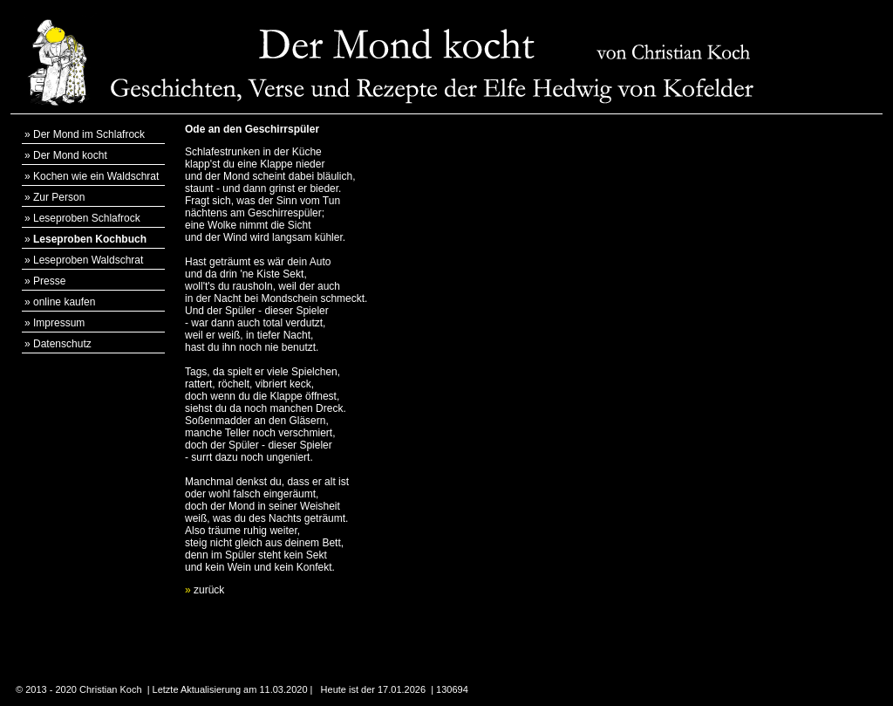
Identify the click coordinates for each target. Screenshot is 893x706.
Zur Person (59, 197)
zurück (204, 590)
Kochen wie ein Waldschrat (96, 176)
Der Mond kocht (70, 155)
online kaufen (64, 302)
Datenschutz (62, 344)
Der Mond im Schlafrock (89, 134)
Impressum (59, 323)
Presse (49, 281)
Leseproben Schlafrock (86, 218)
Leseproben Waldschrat (88, 260)
